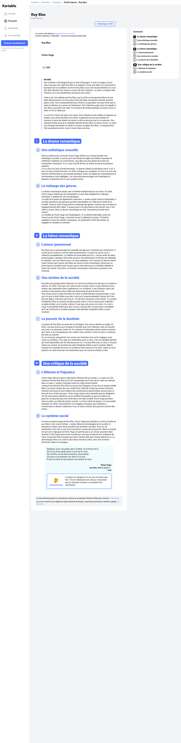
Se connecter (12, 35)
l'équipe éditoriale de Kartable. (64, 33)
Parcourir (10, 21)
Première (45, 2)
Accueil (9, 13)
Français (57, 2)
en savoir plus (114, 498)
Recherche (11, 28)
